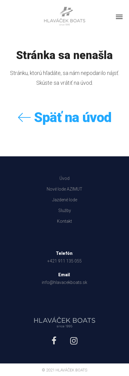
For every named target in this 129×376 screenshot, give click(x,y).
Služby (64, 210)
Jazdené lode (64, 199)
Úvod (64, 178)
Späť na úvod (65, 117)
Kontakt (64, 221)
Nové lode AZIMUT (64, 189)
